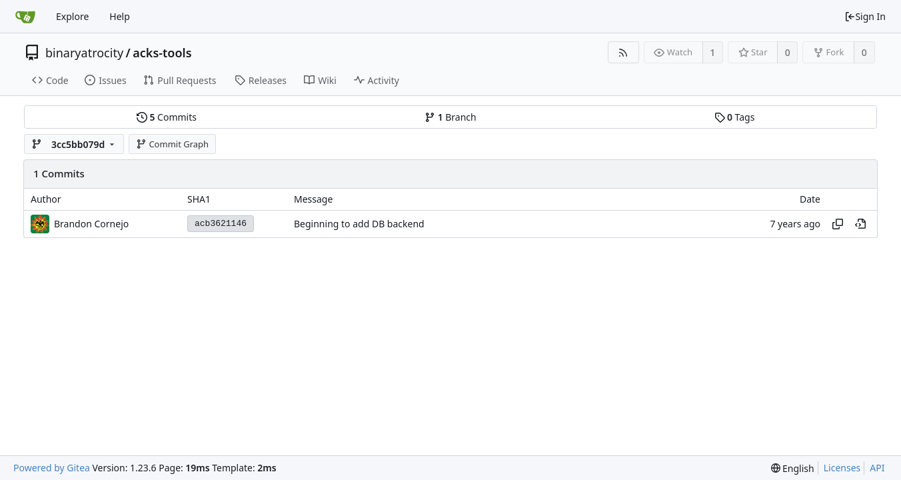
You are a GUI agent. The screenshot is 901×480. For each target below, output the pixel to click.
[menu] (792, 468)
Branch (450, 117)
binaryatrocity (84, 52)
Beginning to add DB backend (359, 223)
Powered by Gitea (51, 467)
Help (119, 16)
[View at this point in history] (860, 224)
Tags (734, 117)
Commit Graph (172, 144)
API (877, 467)
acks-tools (162, 52)
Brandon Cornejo (91, 223)
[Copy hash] (838, 224)
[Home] (25, 17)
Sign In (865, 16)
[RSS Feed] (623, 52)
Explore (72, 16)
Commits (167, 117)
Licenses (842, 467)
